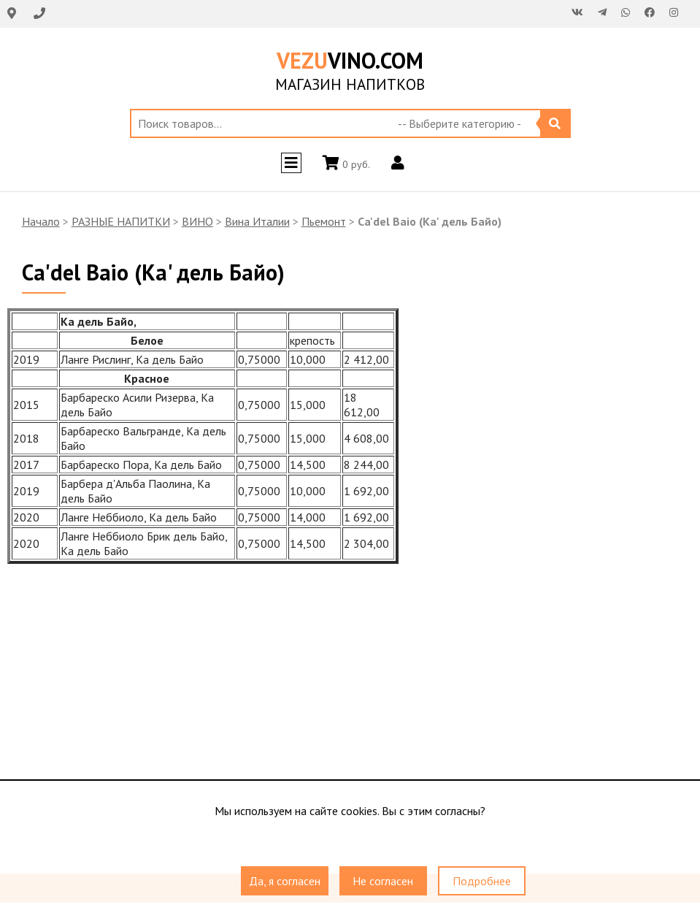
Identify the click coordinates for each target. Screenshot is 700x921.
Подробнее (482, 881)
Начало (41, 221)
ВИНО (197, 221)
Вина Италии (257, 221)
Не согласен (383, 881)
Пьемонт (323, 221)
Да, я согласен (284, 881)
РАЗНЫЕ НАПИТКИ (121, 221)
